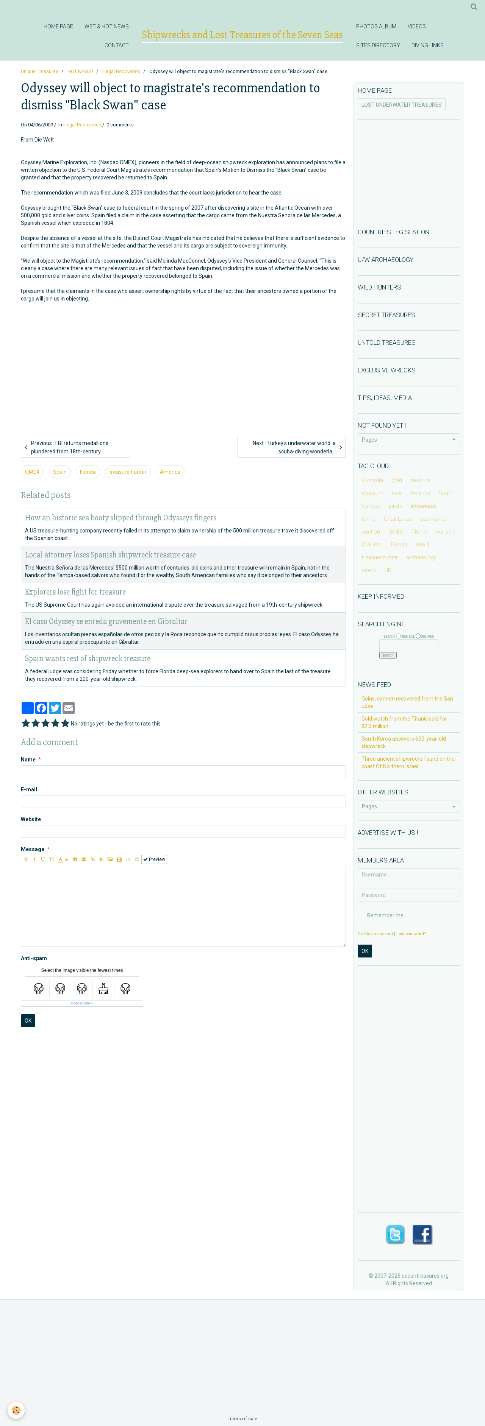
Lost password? (411, 933)
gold (396, 480)
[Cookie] (16, 1410)
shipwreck (423, 506)
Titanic (419, 532)
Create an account (375, 933)
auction (371, 532)
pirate (395, 506)
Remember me (381, 915)
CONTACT (117, 45)
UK (388, 570)
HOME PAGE (58, 26)
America (170, 472)
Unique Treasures (39, 71)
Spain (60, 472)
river (397, 493)
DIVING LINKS (427, 45)
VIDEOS (417, 26)
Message (32, 849)
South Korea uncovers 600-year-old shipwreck (403, 742)
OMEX (32, 472)
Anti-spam (34, 958)
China (368, 519)
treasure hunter (128, 472)
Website (31, 819)
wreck (369, 570)
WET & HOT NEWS (106, 26)
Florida (88, 472)
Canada (371, 506)
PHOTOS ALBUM (376, 26)
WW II (422, 545)
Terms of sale (242, 1418)
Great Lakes (398, 519)
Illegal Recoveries (121, 71)
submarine (433, 519)
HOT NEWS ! (80, 71)
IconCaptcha (80, 1003)
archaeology (421, 557)
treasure (420, 480)
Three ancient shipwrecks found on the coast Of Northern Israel (408, 762)
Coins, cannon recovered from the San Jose (407, 702)
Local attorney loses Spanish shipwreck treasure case (110, 555)
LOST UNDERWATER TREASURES (401, 105)
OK (28, 1021)
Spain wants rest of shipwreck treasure (87, 658)
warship (445, 532)
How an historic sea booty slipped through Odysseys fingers (120, 518)
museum (372, 493)
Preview (154, 859)
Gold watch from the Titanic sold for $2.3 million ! (404, 722)
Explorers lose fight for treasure (75, 592)
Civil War (372, 545)
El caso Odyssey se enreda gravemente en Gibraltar (106, 621)
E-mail (29, 789)
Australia (372, 480)
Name (28, 760)
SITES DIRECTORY (378, 45)
